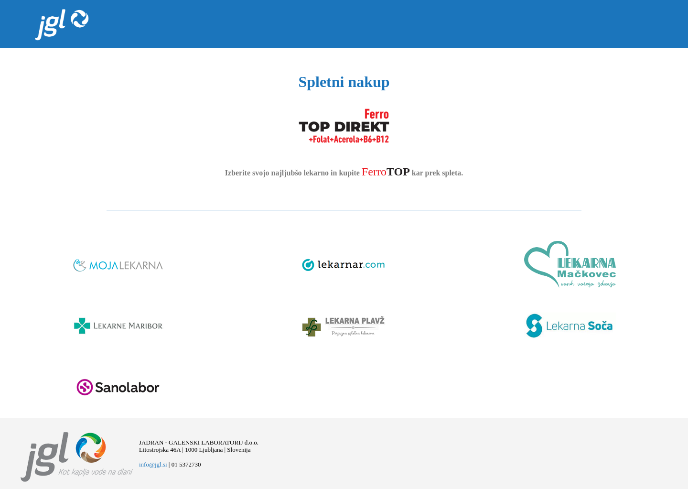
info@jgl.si (153, 464)
